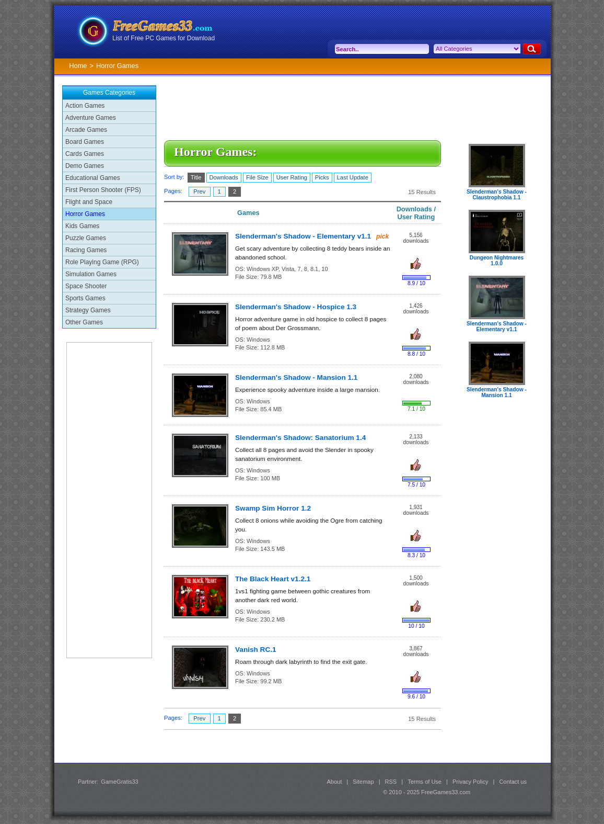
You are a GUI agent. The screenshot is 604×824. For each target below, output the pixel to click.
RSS (391, 781)
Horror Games (85, 214)
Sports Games (85, 298)
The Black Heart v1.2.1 (272, 579)
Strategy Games (88, 310)
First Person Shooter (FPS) (103, 190)
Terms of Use (425, 781)
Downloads (224, 177)
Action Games (84, 105)
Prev (199, 191)
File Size (257, 177)
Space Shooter (86, 286)
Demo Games (84, 166)
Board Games (84, 141)
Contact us (513, 781)
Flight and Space (88, 202)
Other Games (84, 322)
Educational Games (92, 178)
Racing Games (86, 250)
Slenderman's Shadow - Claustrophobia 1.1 (497, 194)
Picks (322, 177)
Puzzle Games (85, 238)
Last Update (352, 177)
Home (78, 66)
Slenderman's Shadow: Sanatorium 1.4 (300, 438)
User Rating (291, 177)
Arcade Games (86, 129)
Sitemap (363, 781)
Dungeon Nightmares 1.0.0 (497, 260)
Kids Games (82, 226)
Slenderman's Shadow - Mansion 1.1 (296, 377)
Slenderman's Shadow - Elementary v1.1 (303, 236)
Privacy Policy (470, 781)
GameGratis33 (119, 781)
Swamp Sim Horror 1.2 (273, 508)
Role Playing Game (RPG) (102, 262)
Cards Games (84, 153)
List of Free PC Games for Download (163, 38)
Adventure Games (90, 117)
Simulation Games (91, 274)
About (334, 781)
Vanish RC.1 (255, 649)
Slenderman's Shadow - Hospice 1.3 (295, 307)
